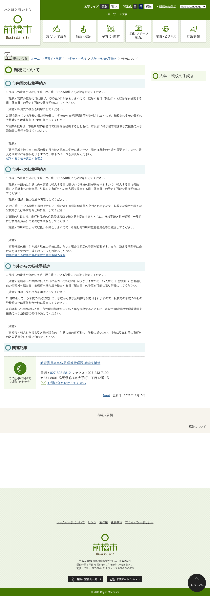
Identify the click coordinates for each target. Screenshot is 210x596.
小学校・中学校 (76, 58)
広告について (197, 426)
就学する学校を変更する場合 (24, 158)
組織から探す (167, 6)
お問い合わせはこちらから (66, 383)
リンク (92, 522)
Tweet (106, 395)
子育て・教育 (53, 58)
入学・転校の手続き (104, 58)
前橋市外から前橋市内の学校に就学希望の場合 (35, 255)
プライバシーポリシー (139, 522)
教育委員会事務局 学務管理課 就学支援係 (70, 363)
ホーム (35, 58)
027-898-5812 (60, 373)
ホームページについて (71, 522)
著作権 (103, 522)
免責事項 (116, 522)
